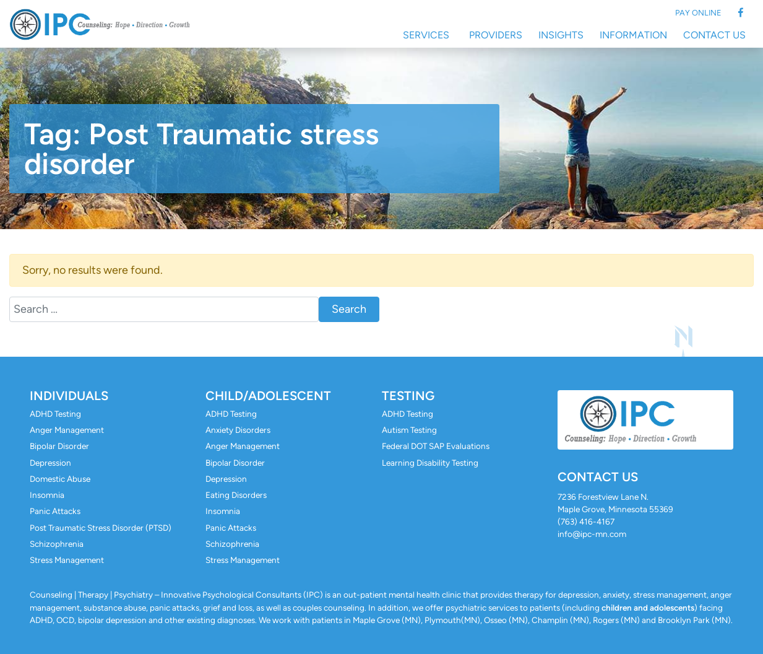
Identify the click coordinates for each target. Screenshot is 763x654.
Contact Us (714, 35)
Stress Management (67, 560)
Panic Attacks (55, 511)
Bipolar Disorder (59, 446)
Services (426, 35)
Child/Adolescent (268, 395)
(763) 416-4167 (586, 521)
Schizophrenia (57, 544)
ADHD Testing (55, 414)
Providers (495, 35)
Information (633, 35)
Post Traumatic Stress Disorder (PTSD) (100, 528)
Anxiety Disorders (237, 430)
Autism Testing (409, 430)
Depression (50, 463)
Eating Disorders (236, 495)
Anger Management (67, 430)
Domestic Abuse (60, 479)
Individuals (69, 395)
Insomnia (47, 495)
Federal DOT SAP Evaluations (435, 446)
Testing (408, 395)
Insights (561, 35)
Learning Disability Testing (430, 463)
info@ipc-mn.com (592, 534)
